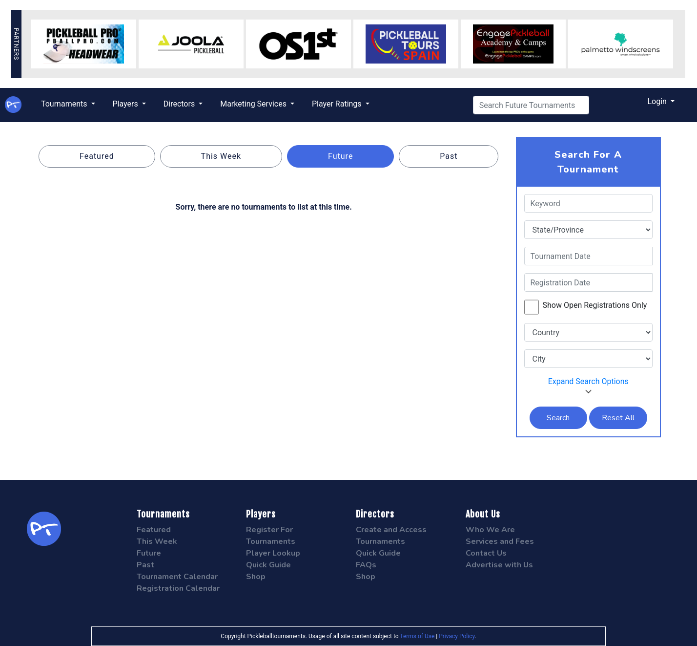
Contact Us (486, 553)
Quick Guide (268, 565)
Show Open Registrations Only (595, 305)
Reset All (618, 417)
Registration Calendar (178, 588)
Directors (180, 103)
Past (448, 156)
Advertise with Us (499, 565)
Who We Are (490, 529)
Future (340, 156)
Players (126, 103)
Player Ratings (338, 103)
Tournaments (65, 103)
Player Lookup (273, 553)
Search (558, 417)
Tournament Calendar (177, 576)
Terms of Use (417, 636)
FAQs (366, 565)
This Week (221, 156)
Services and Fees (500, 541)
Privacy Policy (456, 636)
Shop (256, 576)
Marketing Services (254, 103)
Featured (97, 156)
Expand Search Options (588, 386)
